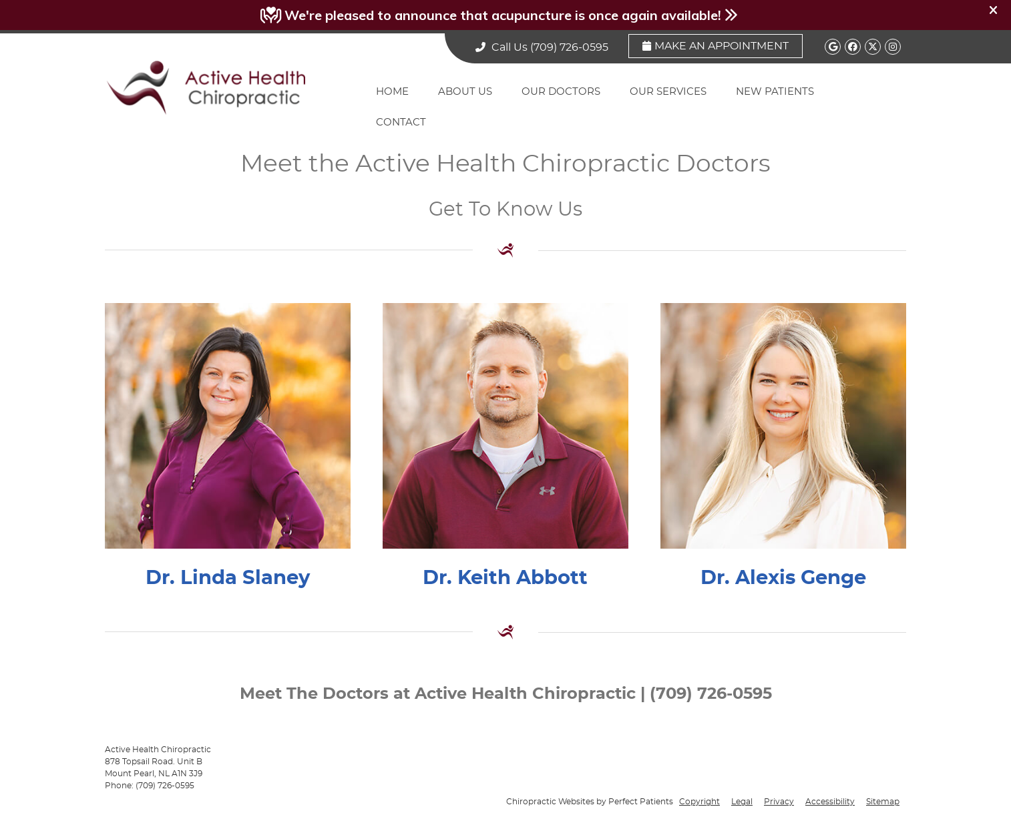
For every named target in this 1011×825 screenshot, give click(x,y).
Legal (742, 802)
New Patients (775, 92)
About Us (465, 92)
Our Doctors (561, 92)
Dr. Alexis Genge (783, 578)
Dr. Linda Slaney (228, 578)
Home (392, 92)
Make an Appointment (715, 46)
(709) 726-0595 (569, 47)
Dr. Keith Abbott (505, 578)
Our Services (668, 92)
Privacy (779, 802)
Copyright (699, 802)
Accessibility (830, 802)
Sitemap (882, 802)
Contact (401, 122)
